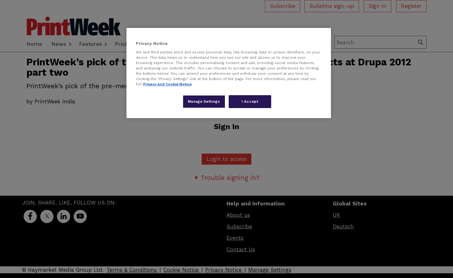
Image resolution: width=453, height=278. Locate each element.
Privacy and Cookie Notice (167, 84)
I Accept (250, 101)
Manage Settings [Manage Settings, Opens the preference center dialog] (204, 101)
